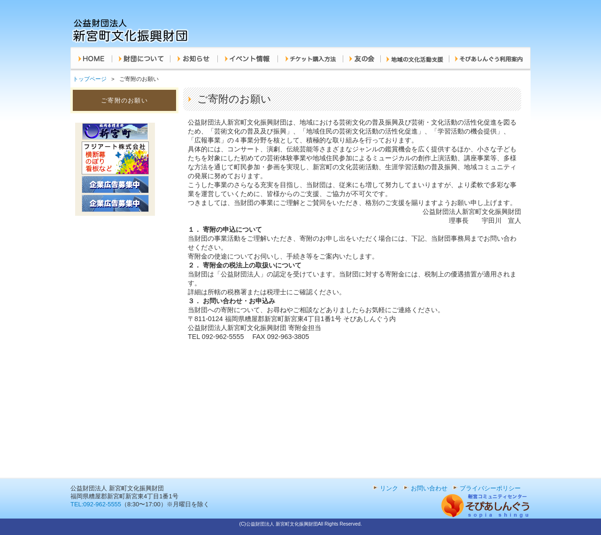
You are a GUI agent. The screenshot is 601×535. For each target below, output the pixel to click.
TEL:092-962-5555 (95, 504)
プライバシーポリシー (490, 488)
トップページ (90, 79)
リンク (389, 488)
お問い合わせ (429, 488)
